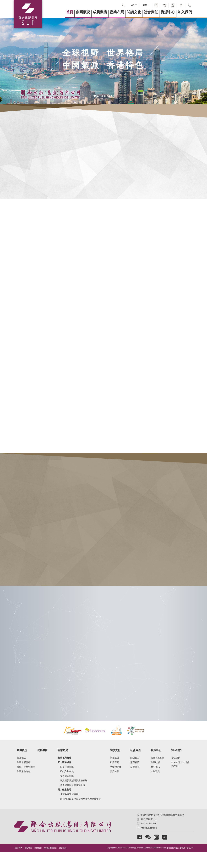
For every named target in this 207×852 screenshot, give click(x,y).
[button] (94, 96)
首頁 (69, 12)
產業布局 (117, 12)
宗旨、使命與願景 (26, 767)
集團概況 (83, 12)
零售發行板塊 (67, 776)
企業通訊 (155, 771)
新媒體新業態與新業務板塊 (73, 780)
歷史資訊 (155, 767)
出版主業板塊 (67, 767)
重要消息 (62, 848)
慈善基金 (134, 767)
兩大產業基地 (64, 789)
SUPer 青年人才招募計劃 (180, 764)
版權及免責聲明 (50, 848)
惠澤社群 (134, 762)
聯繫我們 (38, 848)
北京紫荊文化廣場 (69, 794)
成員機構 (100, 12)
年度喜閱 (114, 762)
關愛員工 (134, 758)
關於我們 (18, 848)
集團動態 (155, 762)
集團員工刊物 (157, 758)
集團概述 (21, 758)
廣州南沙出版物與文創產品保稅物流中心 (80, 799)
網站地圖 (28, 848)
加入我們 (185, 12)
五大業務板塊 (64, 762)
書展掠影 (114, 771)
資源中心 (168, 12)
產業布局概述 (64, 758)
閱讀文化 (134, 12)
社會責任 (151, 12)
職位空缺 (175, 758)
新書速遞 (114, 758)
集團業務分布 (23, 771)
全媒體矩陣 (115, 767)
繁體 (145, 5)
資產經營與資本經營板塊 (72, 785)
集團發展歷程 (23, 762)
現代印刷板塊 (67, 771)
